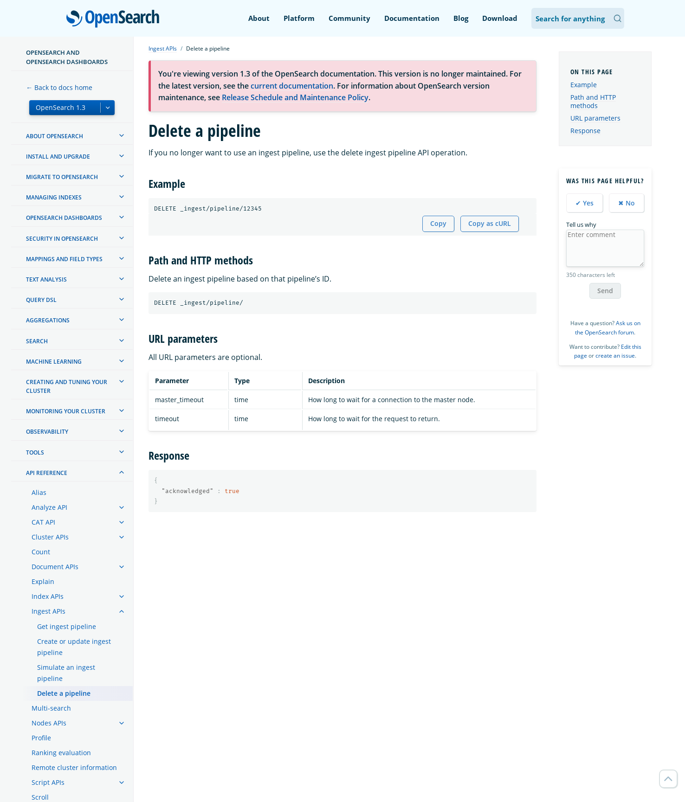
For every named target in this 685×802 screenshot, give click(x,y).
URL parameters (595, 118)
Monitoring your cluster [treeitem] (65, 411)
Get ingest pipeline (66, 626)
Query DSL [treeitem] (41, 300)
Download (499, 18)
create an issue (615, 355)
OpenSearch (115, 19)
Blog (460, 18)
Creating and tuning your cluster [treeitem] (66, 386)
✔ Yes (584, 203)
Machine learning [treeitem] (54, 362)
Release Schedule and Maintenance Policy (295, 97)
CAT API (43, 522)
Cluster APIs (50, 537)
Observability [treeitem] (47, 432)
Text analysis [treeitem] (46, 279)
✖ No (626, 203)
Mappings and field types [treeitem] (64, 259)
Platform (299, 18)
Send (605, 290)
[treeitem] (121, 135)
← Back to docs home (59, 87)
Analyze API (49, 507)
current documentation (292, 86)
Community (349, 18)
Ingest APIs (48, 611)
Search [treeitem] (37, 341)
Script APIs (48, 782)
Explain (43, 581)
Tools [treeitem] (35, 452)
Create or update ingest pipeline (74, 647)
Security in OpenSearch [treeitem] (62, 239)
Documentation (411, 18)
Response (585, 130)
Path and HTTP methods (593, 101)
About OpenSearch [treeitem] (54, 136)
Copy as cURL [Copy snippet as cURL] (489, 223)
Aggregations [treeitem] (48, 320)
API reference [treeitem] (46, 473)
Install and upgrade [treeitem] (58, 156)
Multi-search (51, 708)
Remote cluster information (74, 767)
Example (583, 84)
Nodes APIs (49, 723)
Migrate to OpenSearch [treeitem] (62, 177)
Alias (39, 492)
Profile (41, 737)
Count (41, 551)
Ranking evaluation (61, 752)
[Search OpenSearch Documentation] (577, 18)
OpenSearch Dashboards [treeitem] (64, 218)
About (259, 18)
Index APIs (48, 596)
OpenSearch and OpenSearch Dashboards (67, 57)
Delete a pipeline (63, 693)
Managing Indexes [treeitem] (54, 197)
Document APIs (55, 566)
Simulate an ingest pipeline (66, 673)
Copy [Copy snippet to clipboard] (438, 223)
